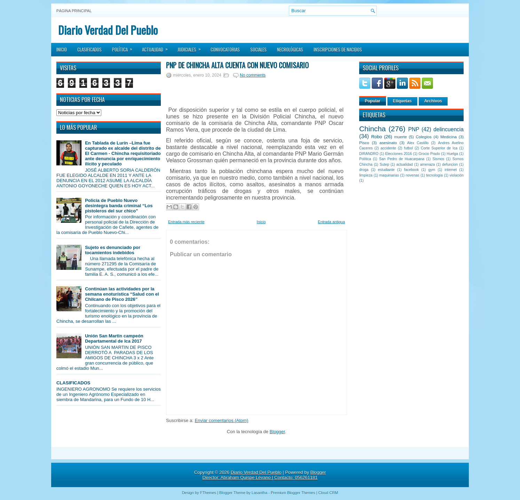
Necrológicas (290, 49)
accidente (388, 148)
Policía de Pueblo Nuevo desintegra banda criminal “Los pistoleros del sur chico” (118, 205)
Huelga (452, 154)
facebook (411, 170)
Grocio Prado (429, 154)
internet (450, 170)
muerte (400, 136)
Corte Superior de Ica (439, 148)
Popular (372, 101)
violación (457, 175)
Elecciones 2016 (398, 154)
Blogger (277, 431)
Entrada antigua (331, 222)
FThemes (208, 493)
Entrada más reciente (186, 222)
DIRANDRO (368, 154)
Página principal (74, 11)
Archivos (433, 101)
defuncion (450, 164)
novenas (412, 175)
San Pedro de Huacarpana (401, 159)
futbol (408, 148)
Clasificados (89, 49)
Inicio (61, 49)
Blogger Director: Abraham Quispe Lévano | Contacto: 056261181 (264, 475)
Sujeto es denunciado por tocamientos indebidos (112, 250)
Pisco (364, 142)
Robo (376, 136)
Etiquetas (402, 101)
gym (431, 170)
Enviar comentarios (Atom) (221, 420)
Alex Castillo (418, 143)
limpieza (365, 175)
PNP (413, 129)
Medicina (448, 136)
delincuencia (448, 129)
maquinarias (389, 175)
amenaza (427, 164)
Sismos (438, 159)
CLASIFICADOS (73, 382)
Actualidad (157, 47)
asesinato (388, 142)
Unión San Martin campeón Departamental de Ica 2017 (114, 338)
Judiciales (191, 47)
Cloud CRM (328, 493)
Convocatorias (225, 49)
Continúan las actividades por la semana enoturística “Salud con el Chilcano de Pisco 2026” (122, 294)
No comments (253, 75)
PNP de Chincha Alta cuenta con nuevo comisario (237, 65)
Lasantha (259, 493)
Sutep (384, 164)
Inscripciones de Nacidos (338, 49)
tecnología (434, 175)
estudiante (386, 170)
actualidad (404, 164)
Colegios (423, 136)
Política (124, 47)
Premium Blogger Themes (293, 493)
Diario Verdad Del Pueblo (108, 30)
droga (364, 170)
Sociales (258, 49)
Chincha (372, 129)
